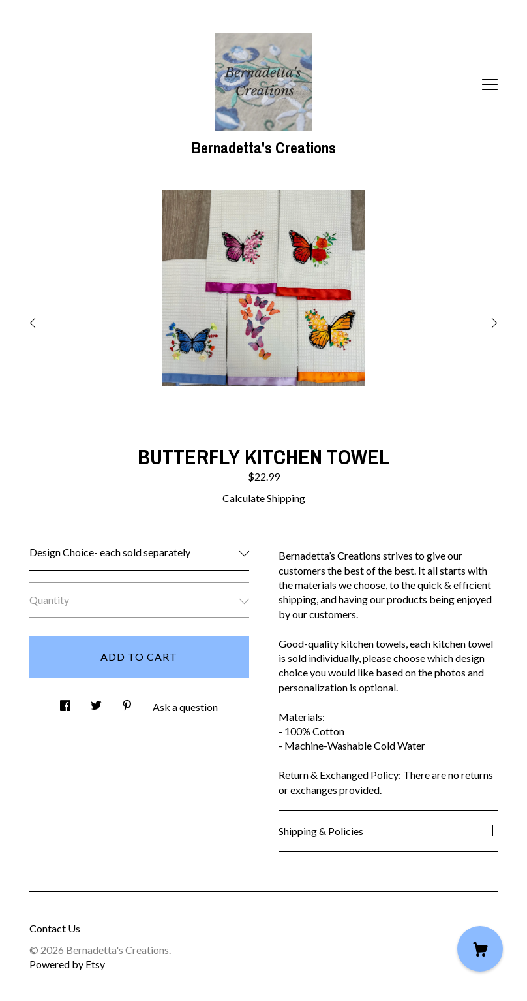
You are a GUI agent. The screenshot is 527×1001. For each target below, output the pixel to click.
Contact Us (54, 928)
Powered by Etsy (67, 964)
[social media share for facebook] (65, 701)
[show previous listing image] (62, 319)
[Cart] (480, 949)
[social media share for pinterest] (127, 701)
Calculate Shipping (263, 498)
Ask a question (185, 707)
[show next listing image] (465, 319)
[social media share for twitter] (96, 701)
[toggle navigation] (490, 84)
